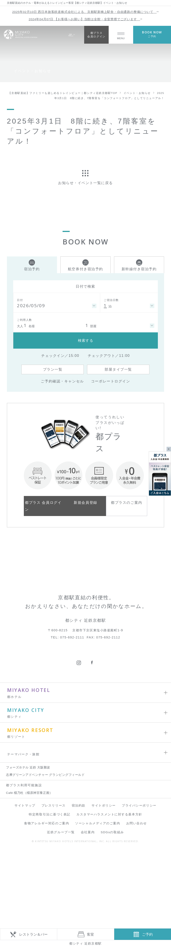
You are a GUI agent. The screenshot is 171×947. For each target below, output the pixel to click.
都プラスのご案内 (126, 502)
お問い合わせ (136, 882)
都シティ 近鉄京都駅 (85, 943)
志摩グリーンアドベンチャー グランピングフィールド (45, 834)
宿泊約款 (79, 865)
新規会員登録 (85, 502)
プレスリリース (53, 865)
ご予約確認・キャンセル (62, 381)
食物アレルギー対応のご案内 (46, 882)
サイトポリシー (104, 865)
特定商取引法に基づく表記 (49, 874)
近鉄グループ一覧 (61, 891)
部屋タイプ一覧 (118, 369)
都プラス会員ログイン (96, 34)
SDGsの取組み (112, 891)
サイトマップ (24, 865)
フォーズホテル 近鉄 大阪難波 (28, 827)
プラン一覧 (53, 369)
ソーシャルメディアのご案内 (97, 882)
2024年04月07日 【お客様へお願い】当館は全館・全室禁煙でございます (85, 19)
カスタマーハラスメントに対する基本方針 (109, 874)
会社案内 (88, 891)
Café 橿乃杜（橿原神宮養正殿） (29, 852)
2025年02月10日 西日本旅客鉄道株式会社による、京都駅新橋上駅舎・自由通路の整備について (85, 12)
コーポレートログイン (110, 381)
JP (71, 34)
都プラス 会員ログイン (43, 505)
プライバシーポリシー (139, 865)
